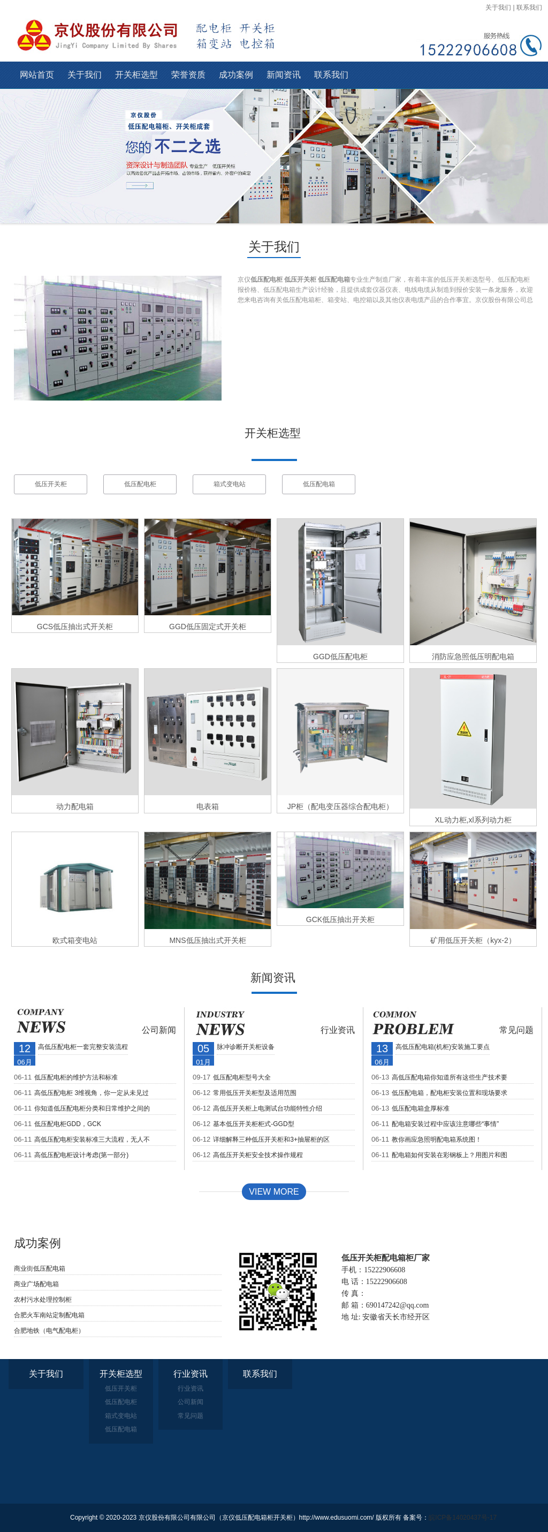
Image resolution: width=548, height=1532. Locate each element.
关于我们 (498, 7)
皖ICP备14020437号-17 (463, 1517)
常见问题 (516, 1030)
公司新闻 (159, 1030)
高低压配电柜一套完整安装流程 (83, 1047)
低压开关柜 (51, 484)
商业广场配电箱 (36, 1284)
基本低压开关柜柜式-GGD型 (253, 1124)
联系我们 (529, 7)
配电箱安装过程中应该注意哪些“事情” (445, 1124)
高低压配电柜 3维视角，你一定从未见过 (91, 1093)
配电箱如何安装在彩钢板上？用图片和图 (449, 1155)
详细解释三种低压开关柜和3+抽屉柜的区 (271, 1139)
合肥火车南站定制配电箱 (49, 1315)
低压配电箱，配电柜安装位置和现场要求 (449, 1093)
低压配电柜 (140, 484)
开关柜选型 (136, 74)
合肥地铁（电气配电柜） (49, 1330)
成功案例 (236, 74)
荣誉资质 (188, 74)
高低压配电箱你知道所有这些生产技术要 (449, 1077)
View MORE (274, 1191)
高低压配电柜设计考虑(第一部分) (81, 1155)
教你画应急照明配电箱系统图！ (437, 1139)
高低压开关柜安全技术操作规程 (258, 1155)
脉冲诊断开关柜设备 (246, 1047)
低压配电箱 (319, 484)
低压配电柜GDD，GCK (67, 1124)
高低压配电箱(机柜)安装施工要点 (442, 1047)
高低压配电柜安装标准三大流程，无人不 (92, 1139)
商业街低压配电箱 (39, 1268)
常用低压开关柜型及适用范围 (254, 1093)
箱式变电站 (230, 484)
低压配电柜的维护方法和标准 (76, 1077)
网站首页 (37, 74)
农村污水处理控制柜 (43, 1299)
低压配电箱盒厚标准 (421, 1108)
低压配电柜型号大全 (242, 1077)
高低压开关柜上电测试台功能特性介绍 (267, 1108)
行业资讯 (338, 1030)
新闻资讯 (284, 74)
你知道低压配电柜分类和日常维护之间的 (92, 1108)
